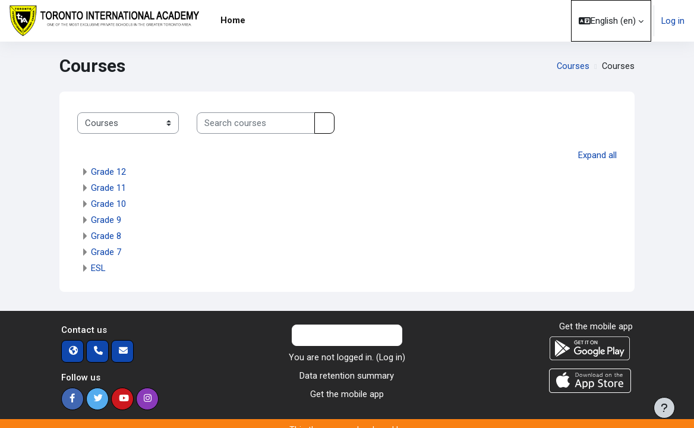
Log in (672, 20)
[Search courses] (256, 123)
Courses (572, 66)
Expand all (597, 155)
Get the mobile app (347, 393)
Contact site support (347, 334)
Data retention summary (346, 375)
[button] (610, 21)
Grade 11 (108, 187)
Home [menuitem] (232, 20)
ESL (98, 267)
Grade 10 (108, 203)
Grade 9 (106, 219)
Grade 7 (106, 251)
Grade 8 (106, 235)
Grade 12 (108, 171)
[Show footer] (664, 407)
